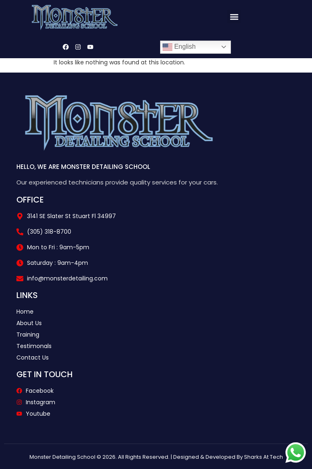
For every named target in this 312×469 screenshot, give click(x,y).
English (179, 47)
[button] (234, 16)
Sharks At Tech (263, 457)
